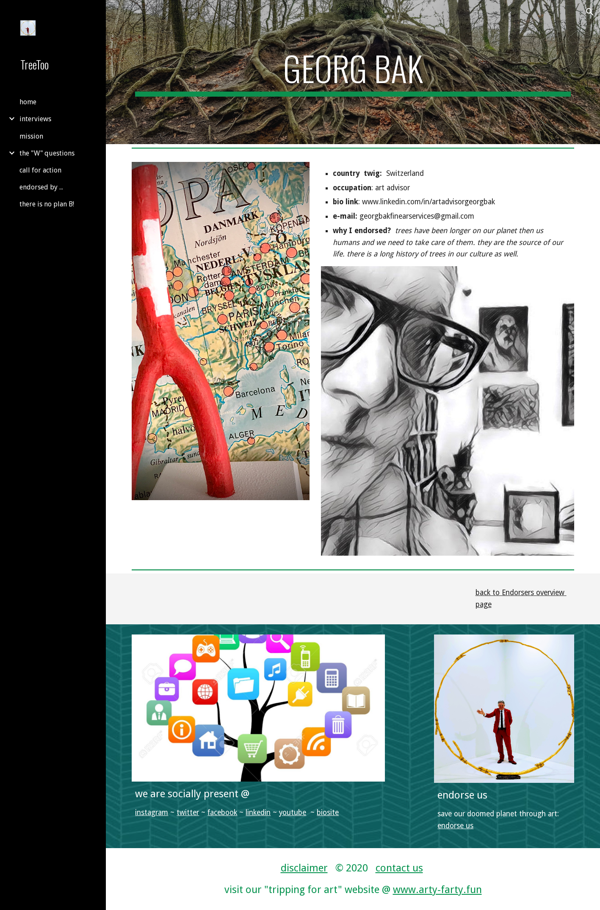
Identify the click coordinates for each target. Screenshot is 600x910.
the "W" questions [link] (47, 153)
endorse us (455, 825)
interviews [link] (35, 119)
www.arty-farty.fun (437, 890)
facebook (222, 812)
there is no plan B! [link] (46, 204)
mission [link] (31, 136)
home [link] (27, 102)
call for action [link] (40, 170)
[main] (353, 72)
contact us (399, 868)
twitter (188, 812)
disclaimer (304, 868)
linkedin (258, 812)
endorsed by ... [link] (41, 187)
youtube (292, 812)
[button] (590, 12)
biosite (328, 812)
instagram (151, 812)
